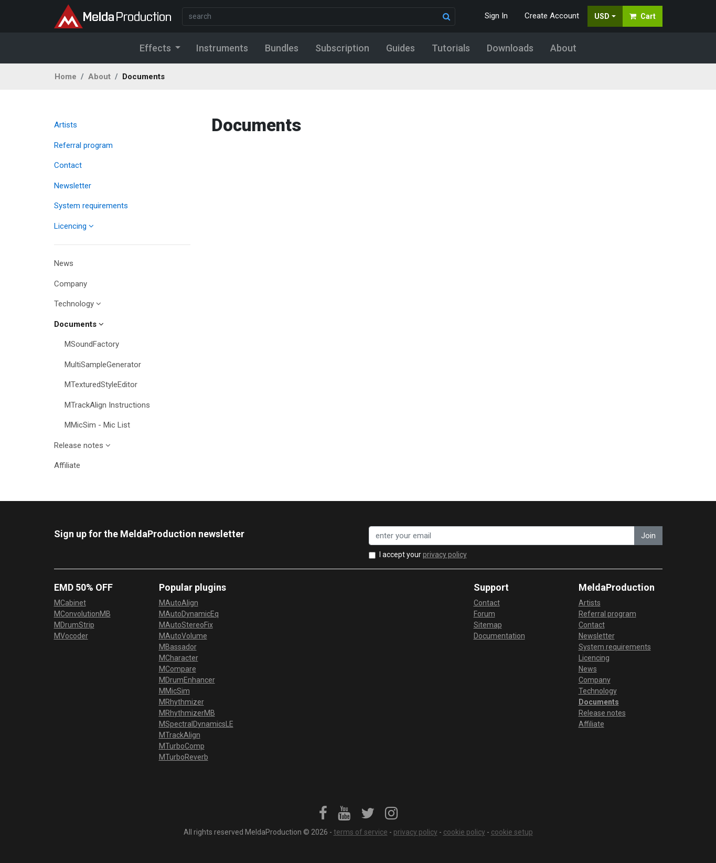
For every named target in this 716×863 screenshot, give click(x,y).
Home (66, 76)
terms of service (361, 832)
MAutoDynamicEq (189, 614)
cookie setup (512, 832)
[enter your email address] (502, 536)
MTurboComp (182, 746)
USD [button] (602, 16)
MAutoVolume (183, 636)
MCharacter (178, 658)
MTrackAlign (179, 735)
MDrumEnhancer (187, 680)
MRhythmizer (181, 702)
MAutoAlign (178, 603)
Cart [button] (642, 16)
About (99, 76)
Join (648, 535)
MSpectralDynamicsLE (196, 724)
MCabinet (70, 603)
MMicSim (174, 691)
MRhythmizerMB (187, 713)
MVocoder (71, 636)
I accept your (423, 554)
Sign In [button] (496, 15)
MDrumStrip (74, 625)
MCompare (177, 669)
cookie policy (464, 832)
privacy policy (445, 554)
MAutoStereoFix (186, 625)
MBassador (178, 647)
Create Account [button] (552, 15)
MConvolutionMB (82, 614)
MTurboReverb (183, 757)
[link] (323, 814)
